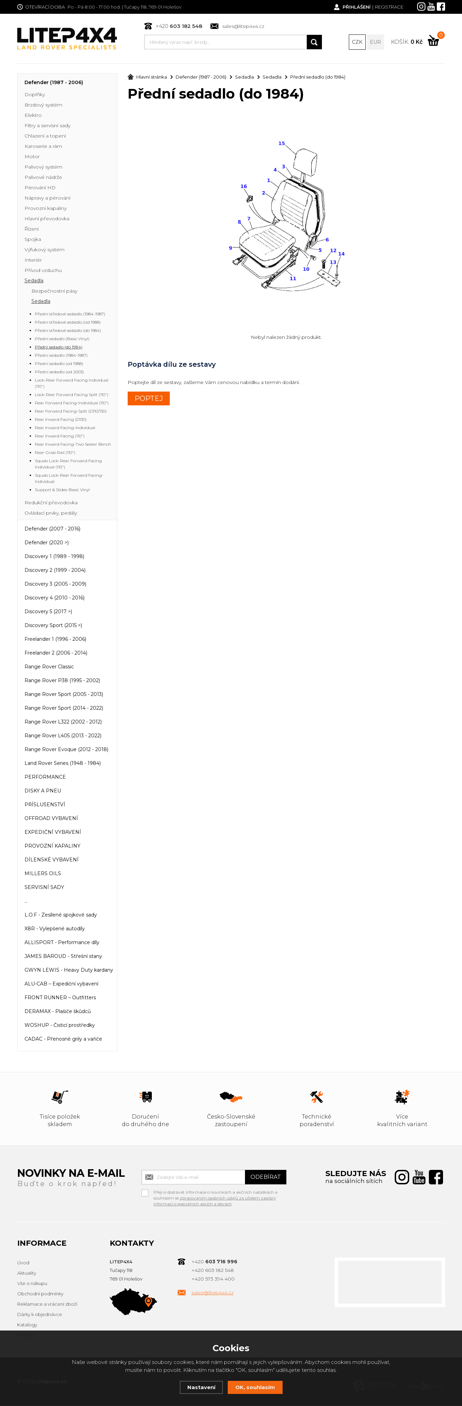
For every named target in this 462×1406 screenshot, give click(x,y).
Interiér (33, 260)
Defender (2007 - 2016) (52, 529)
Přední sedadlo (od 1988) (59, 364)
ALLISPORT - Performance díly (61, 943)
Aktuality (26, 1273)
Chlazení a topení (45, 136)
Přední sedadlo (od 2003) (59, 372)
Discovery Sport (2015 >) (53, 626)
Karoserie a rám (43, 147)
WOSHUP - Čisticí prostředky (59, 1026)
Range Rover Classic (49, 667)
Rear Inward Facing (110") (60, 436)
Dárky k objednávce (39, 1315)
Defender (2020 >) (46, 543)
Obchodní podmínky (40, 1294)
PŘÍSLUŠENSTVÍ (44, 805)
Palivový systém (43, 167)
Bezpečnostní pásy (54, 292)
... (26, 902)
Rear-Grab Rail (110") (55, 453)
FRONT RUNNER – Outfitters (60, 998)
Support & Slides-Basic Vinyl (62, 490)
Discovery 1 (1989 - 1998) (54, 557)
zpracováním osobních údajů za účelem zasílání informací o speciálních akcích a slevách (215, 1201)
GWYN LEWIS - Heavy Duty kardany (68, 971)
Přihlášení (357, 7)
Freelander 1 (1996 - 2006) (55, 640)
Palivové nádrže (43, 178)
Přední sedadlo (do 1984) (58, 347)
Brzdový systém (43, 105)
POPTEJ (149, 399)
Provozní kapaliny (45, 209)
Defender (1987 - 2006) (53, 83)
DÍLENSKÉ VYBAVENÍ (51, 860)
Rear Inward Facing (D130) (61, 420)
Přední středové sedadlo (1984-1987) (70, 314)
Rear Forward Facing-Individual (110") (72, 403)
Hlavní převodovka (46, 219)
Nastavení (201, 1387)
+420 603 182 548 (212, 1271)
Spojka (32, 240)
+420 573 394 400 (213, 1279)
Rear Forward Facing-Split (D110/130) (71, 411)
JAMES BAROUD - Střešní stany (63, 957)
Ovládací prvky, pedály (50, 513)
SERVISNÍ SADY (44, 888)
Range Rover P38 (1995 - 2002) (62, 681)
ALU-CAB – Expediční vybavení (61, 984)
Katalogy (27, 1325)
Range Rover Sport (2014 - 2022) (63, 709)
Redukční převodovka (51, 503)
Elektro (33, 116)
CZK (357, 42)
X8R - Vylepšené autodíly (54, 929)
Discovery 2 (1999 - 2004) (55, 571)
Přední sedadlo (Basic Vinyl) (62, 339)
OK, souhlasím (255, 1387)
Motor (32, 157)
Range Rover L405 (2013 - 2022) (62, 736)
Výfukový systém (44, 250)
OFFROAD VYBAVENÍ (51, 819)
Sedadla (33, 281)
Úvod (23, 1263)
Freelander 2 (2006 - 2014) (55, 653)
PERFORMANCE (45, 778)
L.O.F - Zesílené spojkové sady (60, 915)
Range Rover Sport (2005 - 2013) (63, 695)
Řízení (31, 229)
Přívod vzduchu (43, 271)
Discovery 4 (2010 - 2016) (54, 598)
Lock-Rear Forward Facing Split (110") (71, 395)
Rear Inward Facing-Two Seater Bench (73, 444)
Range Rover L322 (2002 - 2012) (63, 722)
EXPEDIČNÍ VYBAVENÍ (52, 833)
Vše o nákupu (32, 1284)
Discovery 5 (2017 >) (48, 612)
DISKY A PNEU (42, 791)
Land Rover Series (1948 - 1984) (62, 764)
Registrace (389, 7)
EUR (375, 42)
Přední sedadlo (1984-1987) (61, 355)
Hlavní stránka (147, 77)
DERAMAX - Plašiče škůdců (57, 1012)
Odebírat (265, 1177)
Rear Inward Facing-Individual (65, 428)
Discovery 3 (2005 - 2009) (55, 584)
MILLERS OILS (42, 874)
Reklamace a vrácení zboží (47, 1304)
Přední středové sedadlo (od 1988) (68, 322)
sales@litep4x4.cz (243, 26)
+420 (179, 26)
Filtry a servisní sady (47, 126)
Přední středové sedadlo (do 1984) (68, 331)
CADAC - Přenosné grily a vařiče (63, 1039)
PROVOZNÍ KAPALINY (52, 846)
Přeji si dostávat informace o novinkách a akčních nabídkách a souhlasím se (215, 1193)
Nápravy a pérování (47, 198)
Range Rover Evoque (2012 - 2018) (66, 750)
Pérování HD (40, 188)
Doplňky (34, 95)
